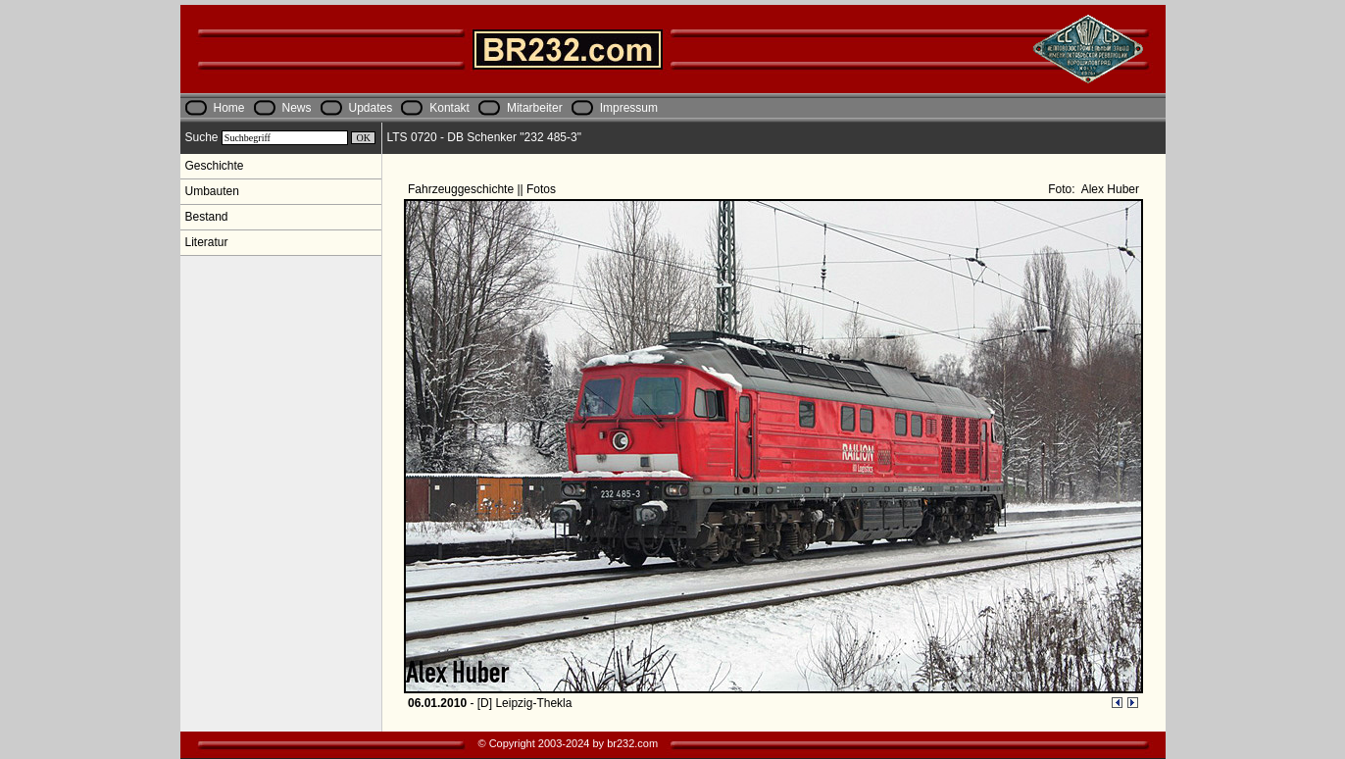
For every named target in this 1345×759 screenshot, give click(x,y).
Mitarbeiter (535, 108)
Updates (371, 108)
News (297, 108)
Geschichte (214, 166)
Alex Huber (1108, 189)
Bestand (206, 217)
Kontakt (449, 108)
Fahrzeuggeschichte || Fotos (483, 189)
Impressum (629, 108)
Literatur (206, 242)
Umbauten (212, 191)
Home (229, 108)
